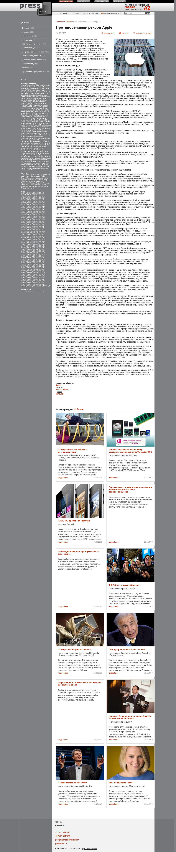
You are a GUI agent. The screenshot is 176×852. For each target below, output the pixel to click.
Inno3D (29, 168)
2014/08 (35, 233)
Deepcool (29, 98)
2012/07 (35, 193)
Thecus (46, 151)
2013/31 (29, 223)
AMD (28, 88)
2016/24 (29, 277)
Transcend (45, 153)
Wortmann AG (43, 160)
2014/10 (23, 234)
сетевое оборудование (33, 56)
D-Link (23, 98)
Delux (44, 98)
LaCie (47, 115)
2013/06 (29, 213)
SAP (28, 145)
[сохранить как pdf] (142, 33)
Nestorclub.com (90, 849)
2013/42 (23, 228)
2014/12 (35, 234)
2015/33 (35, 263)
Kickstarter (24, 115)
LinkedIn (32, 118)
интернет (28, 32)
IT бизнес (28, 28)
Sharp (42, 145)
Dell (40, 98)
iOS (45, 112)
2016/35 (42, 281)
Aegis (48, 85)
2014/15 (29, 236)
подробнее (63, 478)
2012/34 (29, 205)
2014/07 (29, 233)
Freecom (38, 103)
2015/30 (42, 261)
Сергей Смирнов (43, 186)
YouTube (24, 163)
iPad (48, 112)
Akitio (29, 87)
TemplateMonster (33, 151)
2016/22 (42, 276)
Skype (39, 146)
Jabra (35, 113)
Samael (27, 175)
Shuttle (47, 145)
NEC (22, 128)
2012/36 (42, 205)
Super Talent (33, 150)
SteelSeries (24, 150)
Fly (28, 103)
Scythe (32, 145)
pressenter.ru (61, 843)
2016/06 (42, 271)
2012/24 (42, 200)
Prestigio (24, 140)
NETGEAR (24, 170)
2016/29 (29, 279)
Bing (42, 92)
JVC (46, 113)
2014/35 (23, 244)
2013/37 (42, 224)
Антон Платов (40, 176)
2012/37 (23, 206)
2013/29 (42, 221)
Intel (32, 112)
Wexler (48, 158)
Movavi (23, 127)
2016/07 (23, 273)
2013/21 (23, 219)
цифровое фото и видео (34, 60)
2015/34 (42, 263)
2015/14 (42, 254)
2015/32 (29, 263)
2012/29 (23, 203)
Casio (46, 93)
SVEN (39, 150)
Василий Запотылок (28, 178)
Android (33, 88)
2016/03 (23, 271)
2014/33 (35, 243)
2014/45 (35, 248)
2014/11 (29, 234)
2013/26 (23, 221)
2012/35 (35, 205)
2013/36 (35, 224)
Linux (38, 118)
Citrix (26, 95)
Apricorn (47, 88)
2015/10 (42, 253)
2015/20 (29, 258)
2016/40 (23, 284)
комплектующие (31, 48)
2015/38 (42, 264)
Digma (23, 100)
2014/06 (23, 233)
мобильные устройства (34, 44)
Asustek (23, 92)
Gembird (24, 107)
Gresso (47, 108)
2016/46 (35, 286)
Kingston (31, 115)
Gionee (23, 108)
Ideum (23, 112)
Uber (27, 155)
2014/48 (29, 249)
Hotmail (31, 110)
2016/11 (23, 274)
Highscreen (24, 110)
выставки (24, 291)
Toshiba (32, 153)
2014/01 (42, 229)
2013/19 (35, 218)
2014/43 (23, 248)
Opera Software (42, 132)
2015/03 (23, 251)
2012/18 (29, 198)
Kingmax (35, 168)
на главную (64, 13)
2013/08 (42, 213)
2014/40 (29, 246)
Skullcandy (33, 146)
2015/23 (23, 259)
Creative (47, 97)
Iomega (40, 112)
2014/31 (23, 243)
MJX (47, 123)
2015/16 (29, 256)
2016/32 (23, 281)
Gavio (40, 105)
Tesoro (30, 170)
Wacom (26, 158)
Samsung (47, 143)
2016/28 (23, 279)
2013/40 (35, 226)
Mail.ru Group (33, 120)
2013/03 (35, 211)
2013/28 (35, 221)
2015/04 (29, 251)
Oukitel (40, 133)
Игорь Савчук (30, 181)
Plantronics (35, 137)
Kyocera (41, 115)
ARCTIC (28, 90)
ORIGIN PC (33, 133)
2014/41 (35, 246)
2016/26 (42, 277)
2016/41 (29, 284)
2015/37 (35, 264)
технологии (29, 68)
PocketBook (24, 138)
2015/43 (23, 268)
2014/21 (35, 238)
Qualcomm (24, 141)
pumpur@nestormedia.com (67, 840)
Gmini (28, 108)
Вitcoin (23, 165)
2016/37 (29, 282)
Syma (43, 150)
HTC (38, 110)
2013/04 (42, 211)
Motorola (36, 125)
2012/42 (29, 208)
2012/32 (42, 203)
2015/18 (42, 256)
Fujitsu (23, 105)
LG (28, 118)
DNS (27, 100)
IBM (47, 110)
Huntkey (23, 168)
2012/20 (42, 198)
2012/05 (23, 193)
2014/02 (23, 231)
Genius (29, 107)
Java (39, 113)
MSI (38, 127)
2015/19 (23, 258)
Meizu (47, 120)
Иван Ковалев (38, 180)
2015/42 (42, 266)
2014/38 (42, 244)
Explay (29, 102)
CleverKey (32, 95)
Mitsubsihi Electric (39, 123)
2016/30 (35, 279)
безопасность (29, 36)
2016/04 (29, 271)
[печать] (124, 33)
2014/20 (29, 238)
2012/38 (29, 206)
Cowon (42, 97)
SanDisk (23, 145)
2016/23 (23, 277)
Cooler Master (30, 97)
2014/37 (35, 244)
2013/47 (29, 229)
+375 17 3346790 (62, 832)
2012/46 (29, 209)
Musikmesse (44, 127)
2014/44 (29, 248)
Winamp (29, 160)
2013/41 (42, 226)
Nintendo (38, 128)
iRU (31, 113)
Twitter (23, 155)
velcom (44, 155)
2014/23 (23, 239)
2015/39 (23, 266)
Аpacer (37, 163)
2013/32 (35, 223)
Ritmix (47, 141)
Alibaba (39, 87)
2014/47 (23, 249)
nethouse (27, 128)
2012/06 (29, 193)
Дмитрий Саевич (27, 180)
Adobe (37, 85)
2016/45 (29, 286)
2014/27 (23, 241)
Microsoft (29, 123)
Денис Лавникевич (42, 178)
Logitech (43, 118)
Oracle (27, 133)
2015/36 (29, 264)
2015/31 (23, 263)
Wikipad (23, 160)
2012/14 (29, 196)
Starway (41, 148)
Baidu (29, 92)
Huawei (43, 110)
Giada (39, 107)
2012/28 (42, 201)
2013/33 (42, 223)
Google (33, 108)
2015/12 (29, 254)
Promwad (41, 140)
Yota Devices (46, 161)
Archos (23, 90)
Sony (27, 148)
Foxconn (31, 103)
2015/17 (35, 256)
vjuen (32, 175)
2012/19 (35, 198)
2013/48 (35, 229)
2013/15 (35, 216)
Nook (28, 130)
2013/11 (35, 214)
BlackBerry (24, 93)
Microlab (47, 122)
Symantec (24, 151)
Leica (35, 117)
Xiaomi (27, 161)
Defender (35, 98)
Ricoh (39, 141)
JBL (43, 113)
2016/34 (35, 281)
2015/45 (35, 268)
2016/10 (42, 273)
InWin (36, 112)
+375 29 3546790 (62, 836)
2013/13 (23, 216)
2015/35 (23, 264)
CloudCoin (39, 95)
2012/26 (29, 201)
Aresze (39, 166)
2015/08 (29, 253)
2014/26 (42, 239)
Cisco (22, 95)
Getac (34, 107)
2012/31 (35, 203)
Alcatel (34, 87)
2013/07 (35, 213)
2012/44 (42, 208)
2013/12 (42, 214)
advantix (42, 85)
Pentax (47, 135)
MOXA (28, 127)
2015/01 (35, 249)
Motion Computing (26, 125)
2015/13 (35, 254)
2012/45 (23, 209)
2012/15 (35, 196)
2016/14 (42, 274)
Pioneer (28, 137)
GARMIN (29, 105)
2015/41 (35, 266)
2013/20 (42, 218)
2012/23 (35, 200)
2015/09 (35, 253)
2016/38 (35, 282)
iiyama (28, 112)
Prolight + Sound (32, 140)
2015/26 (42, 259)
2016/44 (23, 286)
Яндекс (29, 166)
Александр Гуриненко (42, 175)
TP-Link (38, 153)
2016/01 (35, 269)
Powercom (46, 138)
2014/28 (29, 241)
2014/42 (42, 246)
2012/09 (23, 195)
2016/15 (23, 276)
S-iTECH (41, 143)
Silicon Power (25, 146)
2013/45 (42, 228)
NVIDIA (33, 130)
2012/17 (23, 198)
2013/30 (23, 223)
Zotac (29, 163)
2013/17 (23, 218)
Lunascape (24, 120)
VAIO (39, 155)
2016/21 (35, 276)
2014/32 (29, 243)
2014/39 (23, 246)
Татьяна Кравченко (27, 188)
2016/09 (35, 273)
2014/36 (29, 244)
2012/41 (23, 208)
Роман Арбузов (35, 185)
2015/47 (23, 269)
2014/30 (42, 241)
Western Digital (40, 158)
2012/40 (42, 206)
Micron (23, 123)
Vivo (22, 158)
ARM (33, 90)
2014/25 (35, 239)
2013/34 (23, 224)
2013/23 (29, 219)
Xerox (22, 161)
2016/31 (42, 279)
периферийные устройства (35, 72)
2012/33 (23, 205)
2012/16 (42, 196)
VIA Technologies (37, 156)
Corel (37, 97)
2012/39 (35, 206)
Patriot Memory (40, 135)
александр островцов (28, 176)
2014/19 (23, 238)
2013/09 (23, 214)
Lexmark (24, 118)
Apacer (34, 166)
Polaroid (40, 138)
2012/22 (29, 200)
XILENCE (33, 161)
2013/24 (35, 219)
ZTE (33, 163)
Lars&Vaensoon (43, 168)
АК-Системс (44, 163)
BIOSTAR (47, 92)
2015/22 (42, 258)
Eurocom (23, 102)
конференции (33, 291)
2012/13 (23, 196)
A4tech (23, 85)
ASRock (38, 90)
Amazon (23, 88)
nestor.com (66, 1)
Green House (40, 108)
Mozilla (33, 127)
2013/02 (29, 211)
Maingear (41, 120)
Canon (42, 93)
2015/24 (29, 259)
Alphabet (45, 87)
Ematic (40, 100)
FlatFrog (23, 103)
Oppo (22, 133)
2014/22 (42, 238)
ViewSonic (47, 156)
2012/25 (23, 201)
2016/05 (35, 271)
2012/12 (42, 195)
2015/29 (35, 261)
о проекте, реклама (90, 13)
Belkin (33, 92)
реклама (42, 291)
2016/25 (35, 277)
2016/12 (29, 274)
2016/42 (35, 284)
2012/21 (23, 200)
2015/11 (23, 254)
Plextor (41, 137)
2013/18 (29, 218)
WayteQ (31, 158)
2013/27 (29, 221)
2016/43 (42, 284)
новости (75, 13)
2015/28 (29, 261)
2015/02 (42, 249)
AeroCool (24, 87)
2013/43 (29, 228)
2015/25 (35, 259)
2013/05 (23, 213)
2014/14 (23, 236)
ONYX (34, 132)
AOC (37, 88)
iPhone (23, 113)
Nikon (33, 128)
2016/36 (23, 282)
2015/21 (35, 258)
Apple (42, 88)
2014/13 (42, 234)
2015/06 (42, 251)
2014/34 (42, 243)
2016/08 (29, 273)
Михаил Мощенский (36, 183)
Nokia (44, 128)
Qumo (30, 141)
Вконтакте (29, 165)
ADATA (31, 85)
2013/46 (23, 229)
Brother (37, 93)
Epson (45, 100)
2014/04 (35, 231)
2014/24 (29, 239)
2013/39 (29, 226)
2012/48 (42, 209)
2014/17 (35, 236)
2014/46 (42, 248)
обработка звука (30, 64)
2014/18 (42, 236)
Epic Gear (46, 166)
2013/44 (35, 228)
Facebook (35, 102)
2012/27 (35, 201)
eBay (30, 100)
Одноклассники (43, 165)
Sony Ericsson (34, 148)
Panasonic (31, 135)
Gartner (34, 105)
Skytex (44, 146)
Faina (22, 175)
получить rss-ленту (110, 13)
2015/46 (42, 268)
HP (35, 110)
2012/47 (35, 209)
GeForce (45, 105)
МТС (35, 165)
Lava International (26, 117)
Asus (43, 90)
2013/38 (23, 226)
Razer (35, 141)
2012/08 (42, 193)
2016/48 (48, 286)
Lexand (44, 117)
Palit (25, 135)
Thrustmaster (25, 153)
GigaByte (45, 107)
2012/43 (35, 208)
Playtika (23, 166)
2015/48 (29, 269)
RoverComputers (32, 143)
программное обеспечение (35, 52)
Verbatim (24, 156)
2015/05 (35, 251)
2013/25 (42, 219)
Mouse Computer (44, 125)
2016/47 (42, 286)
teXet (41, 151)
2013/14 (29, 216)
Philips (23, 137)
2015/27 (23, 261)
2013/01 (23, 211)
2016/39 (42, 282)
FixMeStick (41, 102)
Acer (27, 85)
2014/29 (35, 241)
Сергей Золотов (31, 186)
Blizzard (31, 93)
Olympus (28, 132)
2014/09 (42, 233)
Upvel (35, 155)
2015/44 (29, 268)
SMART (23, 148)
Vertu (29, 156)
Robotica (23, 143)
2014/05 (42, 231)
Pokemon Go (33, 138)
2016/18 (29, 276)
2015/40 (29, 266)
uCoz (31, 155)
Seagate (37, 145)
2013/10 (29, 214)
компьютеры (29, 40)
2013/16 (42, 216)
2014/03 (29, 231)
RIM (43, 141)
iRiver (27, 113)
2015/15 (23, 256)
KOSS (36, 115)
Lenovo (39, 117)
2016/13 (35, 274)
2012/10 (29, 195)
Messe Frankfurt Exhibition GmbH (32, 122)
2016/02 (42, 269)
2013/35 (29, 224)
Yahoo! (39, 161)
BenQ (38, 92)
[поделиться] (108, 33)
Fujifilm (43, 103)
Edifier (35, 100)
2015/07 (23, 253)
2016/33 (29, 281)
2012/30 (29, 203)
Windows (36, 160)
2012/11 (35, 195)
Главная (59, 22)
